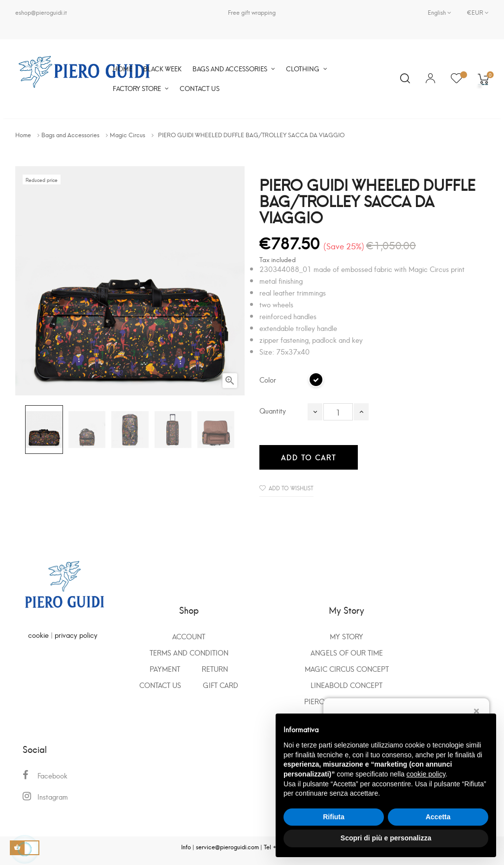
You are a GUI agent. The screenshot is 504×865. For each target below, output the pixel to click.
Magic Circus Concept (347, 668)
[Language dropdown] (439, 12)
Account (188, 636)
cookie (38, 634)
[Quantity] (338, 411)
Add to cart (308, 457)
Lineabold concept (346, 684)
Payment (165, 668)
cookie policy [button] (426, 774)
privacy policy (76, 634)
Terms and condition (189, 652)
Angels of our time (347, 652)
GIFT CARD (220, 684)
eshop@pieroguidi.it (41, 12)
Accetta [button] (438, 817)
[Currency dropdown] (474, 12)
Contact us (160, 684)
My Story (346, 636)
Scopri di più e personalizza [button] (386, 838)
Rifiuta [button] (334, 817)
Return (215, 668)
